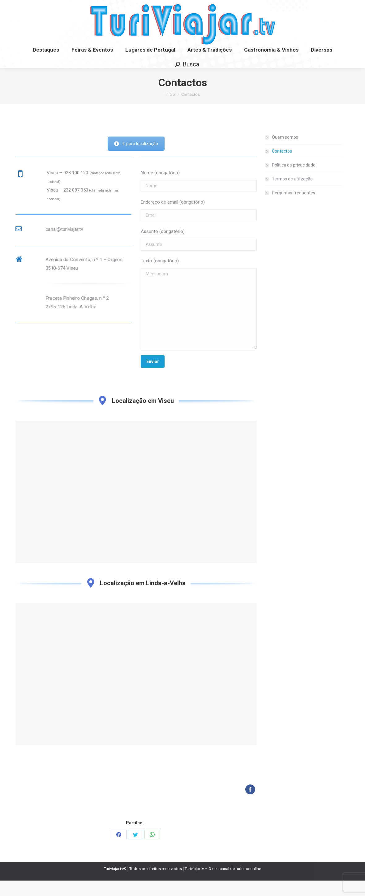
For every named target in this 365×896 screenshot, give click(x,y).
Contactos (282, 166)
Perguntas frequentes (293, 208)
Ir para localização (136, 159)
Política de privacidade (294, 180)
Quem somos (285, 152)
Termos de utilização (292, 194)
